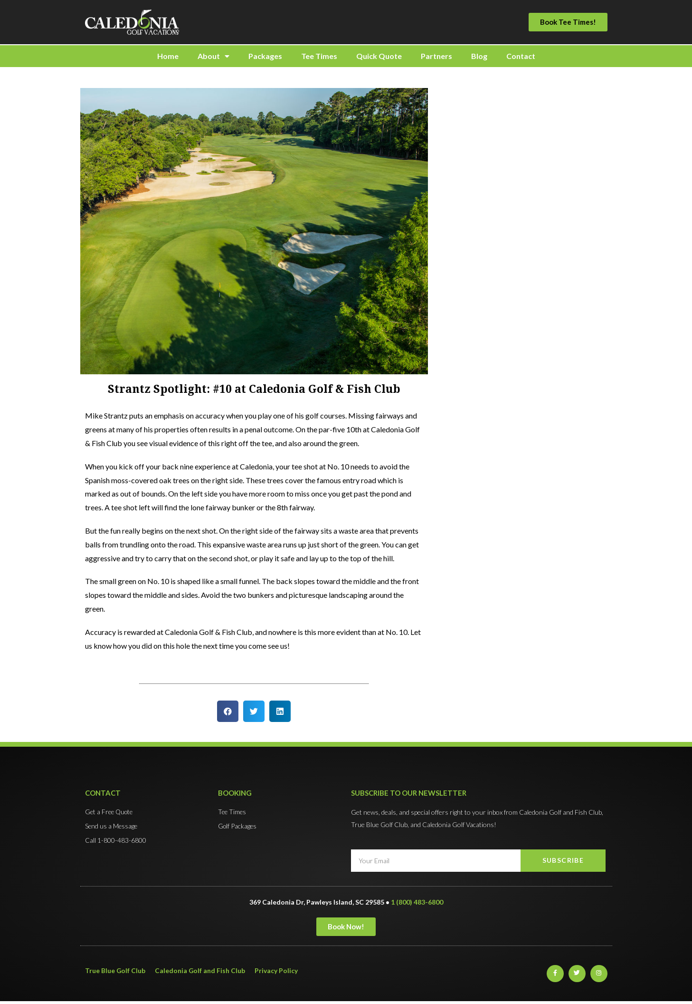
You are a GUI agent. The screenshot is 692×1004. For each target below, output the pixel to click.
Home (168, 55)
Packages (265, 55)
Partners (436, 55)
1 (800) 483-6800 (417, 902)
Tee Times (319, 55)
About (213, 56)
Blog (479, 55)
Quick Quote (379, 55)
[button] (568, 22)
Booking (235, 793)
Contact (520, 55)
